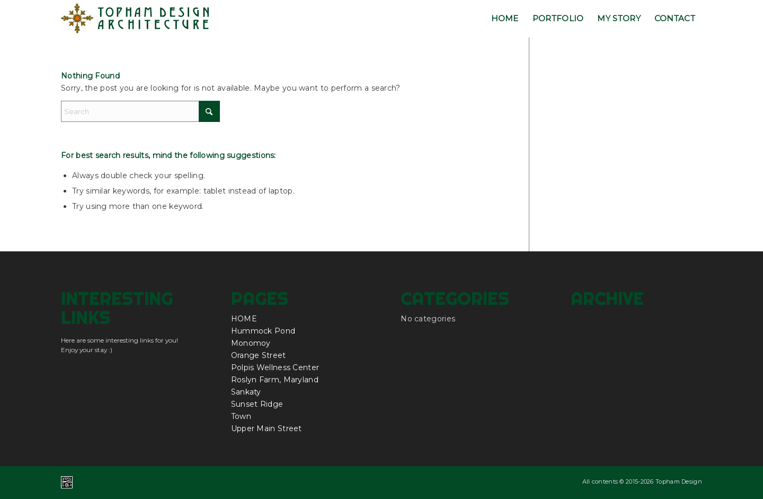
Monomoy (251, 343)
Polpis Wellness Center (275, 367)
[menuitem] (505, 18)
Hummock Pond (263, 331)
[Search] (140, 111)
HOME (244, 318)
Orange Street (258, 355)
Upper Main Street (266, 428)
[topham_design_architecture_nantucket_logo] (135, 18)
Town (241, 416)
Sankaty (246, 392)
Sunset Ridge (257, 404)
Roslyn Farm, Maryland (274, 379)
